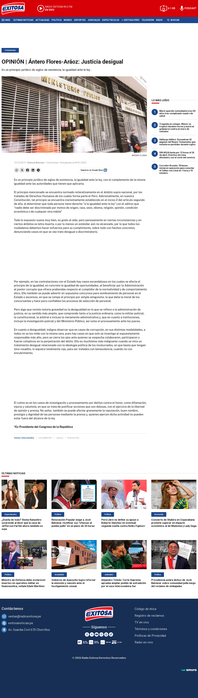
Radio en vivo (144, 642)
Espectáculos (110, 20)
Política (57, 20)
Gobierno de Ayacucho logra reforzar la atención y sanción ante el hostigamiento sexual (74, 583)
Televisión (148, 20)
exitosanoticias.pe (20, 623)
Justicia (59, 438)
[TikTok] (111, 634)
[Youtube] (97, 634)
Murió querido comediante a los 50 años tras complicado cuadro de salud (177, 113)
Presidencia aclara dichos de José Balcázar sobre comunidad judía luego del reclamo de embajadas (173, 583)
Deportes (80, 20)
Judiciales (94, 20)
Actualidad (42, 20)
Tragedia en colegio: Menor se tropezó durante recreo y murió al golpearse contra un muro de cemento (176, 128)
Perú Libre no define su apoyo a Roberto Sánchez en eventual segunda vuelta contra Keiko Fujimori (123, 522)
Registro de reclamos (149, 615)
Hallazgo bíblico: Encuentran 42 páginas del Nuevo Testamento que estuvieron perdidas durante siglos (177, 142)
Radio (159, 20)
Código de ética (145, 609)
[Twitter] (92, 634)
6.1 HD (171, 8)
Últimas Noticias (23, 20)
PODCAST (190, 8)
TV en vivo (142, 622)
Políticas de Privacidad (150, 635)
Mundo (68, 20)
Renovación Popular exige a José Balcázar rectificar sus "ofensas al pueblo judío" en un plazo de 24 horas (73, 522)
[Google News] (106, 634)
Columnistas (10, 50)
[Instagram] (101, 634)
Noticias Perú (73, 438)
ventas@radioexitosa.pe (24, 616)
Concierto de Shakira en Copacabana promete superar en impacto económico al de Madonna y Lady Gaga (173, 522)
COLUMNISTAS (45, 438)
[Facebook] (87, 634)
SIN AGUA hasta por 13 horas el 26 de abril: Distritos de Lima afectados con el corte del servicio (177, 155)
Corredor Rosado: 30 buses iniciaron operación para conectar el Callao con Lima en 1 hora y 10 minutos (176, 169)
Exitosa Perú (131, 20)
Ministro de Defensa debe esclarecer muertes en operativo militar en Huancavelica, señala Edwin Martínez (24, 583)
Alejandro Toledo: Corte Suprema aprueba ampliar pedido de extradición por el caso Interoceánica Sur (123, 583)
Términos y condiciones (151, 629)
